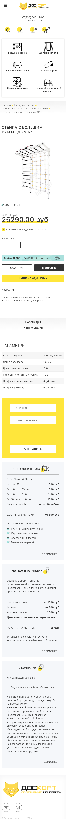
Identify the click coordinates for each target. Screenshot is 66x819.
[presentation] (36, 435)
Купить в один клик (33, 278)
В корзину (49, 267)
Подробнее (49, 554)
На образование (26, 258)
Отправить (33, 448)
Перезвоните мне (33, 20)
